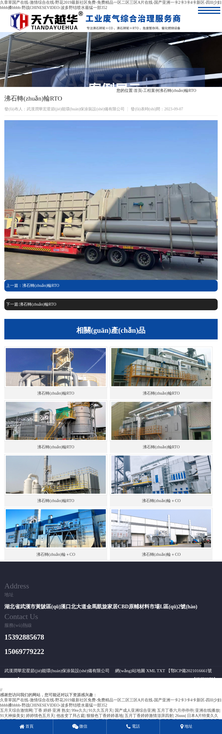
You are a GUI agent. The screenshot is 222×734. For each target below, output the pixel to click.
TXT (161, 670)
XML (151, 670)
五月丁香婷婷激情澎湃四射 (149, 715)
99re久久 (79, 710)
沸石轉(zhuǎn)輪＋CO (161, 501)
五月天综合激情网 (16, 710)
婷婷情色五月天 (40, 715)
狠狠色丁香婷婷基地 (104, 715)
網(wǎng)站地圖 (130, 670)
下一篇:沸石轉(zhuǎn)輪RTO (31, 304)
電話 (133, 726)
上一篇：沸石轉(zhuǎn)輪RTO (32, 285)
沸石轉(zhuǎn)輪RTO (177, 90)
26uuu (180, 715)
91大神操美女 (12, 715)
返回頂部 (204, 679)
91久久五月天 (100, 710)
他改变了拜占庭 (70, 715)
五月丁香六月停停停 (175, 710)
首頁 (138, 90)
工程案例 (151, 90)
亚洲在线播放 (207, 710)
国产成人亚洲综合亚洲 (135, 710)
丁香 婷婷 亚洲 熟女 (52, 710)
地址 (186, 726)
